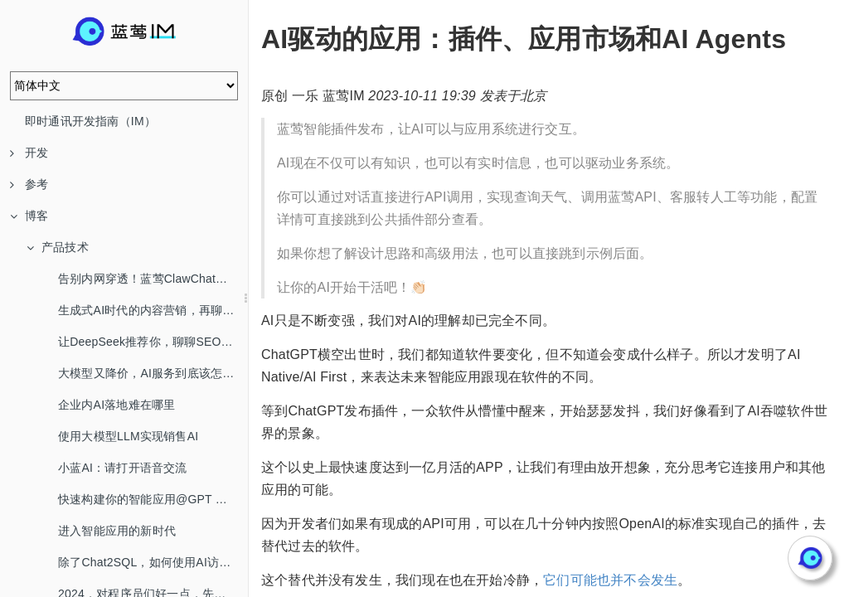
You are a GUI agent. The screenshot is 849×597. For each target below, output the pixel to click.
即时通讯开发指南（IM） (90, 121)
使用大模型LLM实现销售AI (128, 436)
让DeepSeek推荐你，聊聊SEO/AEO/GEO (153, 341)
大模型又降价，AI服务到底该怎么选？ (153, 373)
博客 (29, 215)
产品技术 (58, 247)
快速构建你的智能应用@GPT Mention (153, 499)
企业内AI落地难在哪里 (116, 404)
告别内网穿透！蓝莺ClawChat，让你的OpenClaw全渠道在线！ (153, 278)
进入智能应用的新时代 (117, 530)
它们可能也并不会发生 (610, 580)
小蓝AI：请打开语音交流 (122, 467)
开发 (29, 152)
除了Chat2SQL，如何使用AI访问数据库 (153, 562)
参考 (29, 184)
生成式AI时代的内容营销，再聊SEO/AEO (153, 310)
